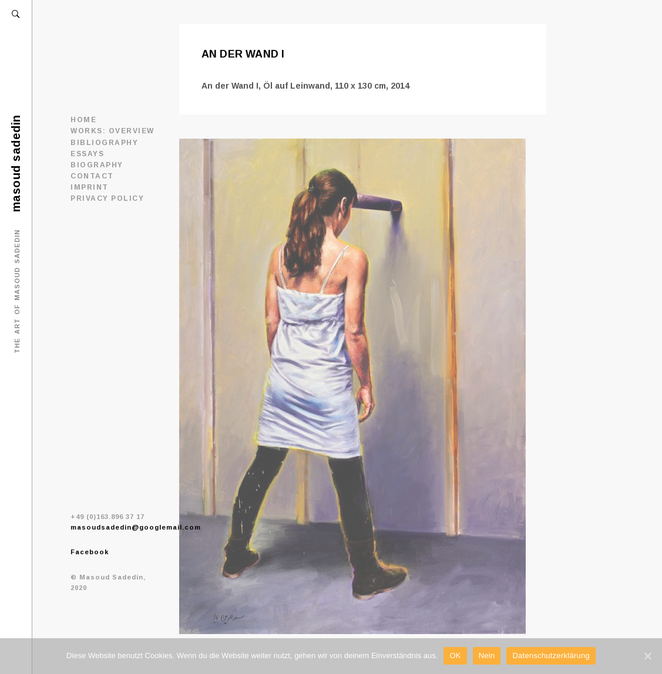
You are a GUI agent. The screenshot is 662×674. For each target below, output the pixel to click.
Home (83, 120)
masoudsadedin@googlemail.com (135, 527)
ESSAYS (87, 154)
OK (455, 655)
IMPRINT (89, 187)
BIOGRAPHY (96, 165)
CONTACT (92, 176)
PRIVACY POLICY (107, 198)
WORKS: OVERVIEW (112, 131)
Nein (487, 655)
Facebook (89, 551)
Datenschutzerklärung (550, 655)
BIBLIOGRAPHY (104, 143)
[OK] (647, 656)
